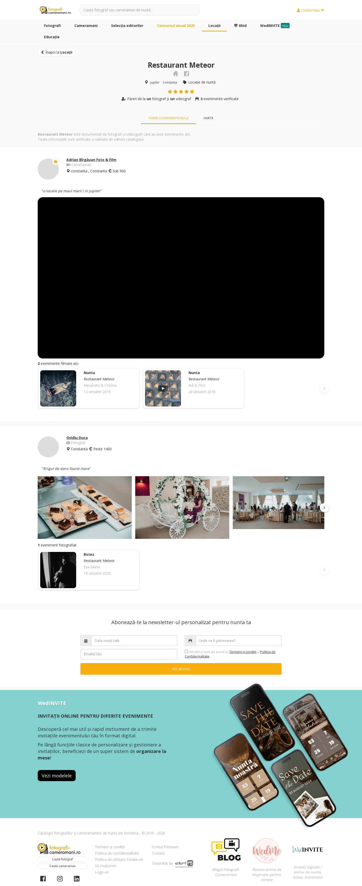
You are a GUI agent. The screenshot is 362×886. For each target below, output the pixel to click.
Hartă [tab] (208, 118)
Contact (158, 853)
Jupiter (155, 82)
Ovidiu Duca (77, 437)
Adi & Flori (197, 385)
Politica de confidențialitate (117, 853)
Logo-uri (102, 872)
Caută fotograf (62, 859)
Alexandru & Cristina (100, 385)
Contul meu (310, 10)
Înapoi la (56, 52)
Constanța (170, 82)
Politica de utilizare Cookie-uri (119, 859)
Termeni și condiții (110, 846)
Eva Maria (92, 567)
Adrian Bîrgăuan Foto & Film (91, 159)
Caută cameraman (63, 866)
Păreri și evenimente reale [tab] (169, 118)
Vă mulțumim (106, 865)
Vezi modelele (57, 776)
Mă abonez (181, 668)
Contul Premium (165, 846)
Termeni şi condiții (242, 652)
